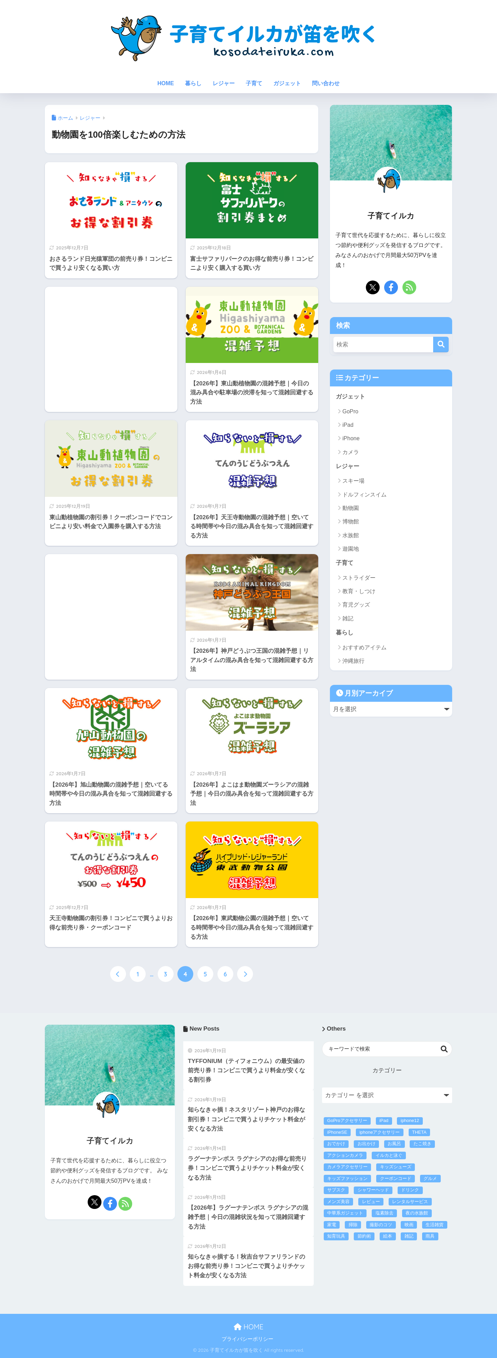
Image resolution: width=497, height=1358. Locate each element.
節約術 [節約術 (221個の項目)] (364, 1236)
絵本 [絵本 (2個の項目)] (387, 1236)
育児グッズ (356, 605)
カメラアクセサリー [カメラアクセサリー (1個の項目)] (347, 1166)
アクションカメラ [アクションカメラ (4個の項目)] (345, 1155)
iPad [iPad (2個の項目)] (383, 1120)
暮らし (193, 83)
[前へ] (118, 974)
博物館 (350, 521)
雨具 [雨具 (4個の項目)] (430, 1236)
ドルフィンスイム (364, 495)
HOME (165, 83)
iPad (347, 425)
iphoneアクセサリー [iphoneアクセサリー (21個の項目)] (379, 1132)
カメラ (350, 452)
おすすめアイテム (364, 647)
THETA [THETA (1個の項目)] (419, 1132)
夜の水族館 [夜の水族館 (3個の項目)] (417, 1213)
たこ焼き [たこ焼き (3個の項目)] (422, 1143)
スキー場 (353, 481)
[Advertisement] (111, 307)
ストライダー (359, 578)
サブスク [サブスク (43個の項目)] (336, 1189)
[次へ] (245, 974)
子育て (254, 83)
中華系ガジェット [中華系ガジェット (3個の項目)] (345, 1213)
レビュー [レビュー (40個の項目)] (371, 1201)
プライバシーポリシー (247, 1339)
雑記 (347, 618)
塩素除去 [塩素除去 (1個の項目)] (384, 1213)
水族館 (350, 535)
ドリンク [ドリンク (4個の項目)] (410, 1189)
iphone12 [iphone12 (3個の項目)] (410, 1120)
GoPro (350, 411)
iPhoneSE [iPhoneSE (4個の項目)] (337, 1132)
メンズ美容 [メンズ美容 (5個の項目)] (338, 1201)
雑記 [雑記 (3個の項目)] (409, 1236)
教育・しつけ (359, 591)
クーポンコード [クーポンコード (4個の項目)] (395, 1178)
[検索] (441, 344)
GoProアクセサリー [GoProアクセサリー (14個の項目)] (347, 1120)
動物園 (350, 508)
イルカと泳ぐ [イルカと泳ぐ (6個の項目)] (389, 1155)
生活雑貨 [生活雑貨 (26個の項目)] (435, 1224)
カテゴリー (387, 1070)
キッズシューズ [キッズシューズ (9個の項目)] (395, 1166)
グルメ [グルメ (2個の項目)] (430, 1178)
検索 (444, 1049)
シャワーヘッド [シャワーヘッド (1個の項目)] (373, 1189)
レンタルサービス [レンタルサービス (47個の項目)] (410, 1201)
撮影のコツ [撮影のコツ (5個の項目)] (381, 1224)
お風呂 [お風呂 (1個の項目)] (394, 1143)
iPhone (351, 438)
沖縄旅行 (353, 661)
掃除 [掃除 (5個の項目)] (353, 1224)
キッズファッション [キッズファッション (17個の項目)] (347, 1178)
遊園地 (350, 549)
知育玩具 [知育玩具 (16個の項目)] (336, 1236)
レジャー (224, 83)
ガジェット (287, 83)
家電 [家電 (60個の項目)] (331, 1224)
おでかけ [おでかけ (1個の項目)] (336, 1143)
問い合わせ (326, 83)
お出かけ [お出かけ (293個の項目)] (367, 1143)
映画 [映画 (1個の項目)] (409, 1224)
